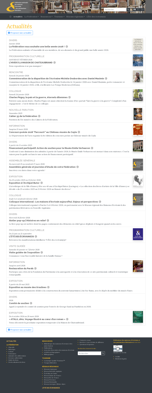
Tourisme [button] (58, 16)
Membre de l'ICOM (119, 349)
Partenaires (12, 354)
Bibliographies (49, 354)
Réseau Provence (50, 380)
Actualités (17, 16)
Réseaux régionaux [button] (74, 16)
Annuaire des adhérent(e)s (17, 356)
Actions (10, 351)
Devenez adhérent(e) (15, 358)
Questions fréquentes (87, 344)
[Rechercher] (115, 9)
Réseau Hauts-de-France (52, 375)
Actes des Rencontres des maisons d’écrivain (59, 350)
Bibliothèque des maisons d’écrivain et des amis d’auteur (58, 345)
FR (134, 9)
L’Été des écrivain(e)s (96, 16)
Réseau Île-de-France (51, 378)
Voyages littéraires (50, 363)
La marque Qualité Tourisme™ (54, 361)
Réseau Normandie (50, 382)
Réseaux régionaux (50, 369)
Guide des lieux (13, 360)
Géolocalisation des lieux (16, 362)
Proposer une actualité (19, 33)
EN (142, 9)
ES (138, 9)
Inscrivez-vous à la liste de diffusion (92, 342)
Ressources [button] (46, 16)
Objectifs (11, 347)
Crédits (117, 356)
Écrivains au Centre (50, 373)
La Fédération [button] (30, 16)
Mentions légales (121, 359)
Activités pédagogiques (52, 352)
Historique (11, 349)
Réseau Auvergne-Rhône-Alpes (54, 384)
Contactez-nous (85, 340)
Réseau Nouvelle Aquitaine (53, 371)
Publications (48, 348)
